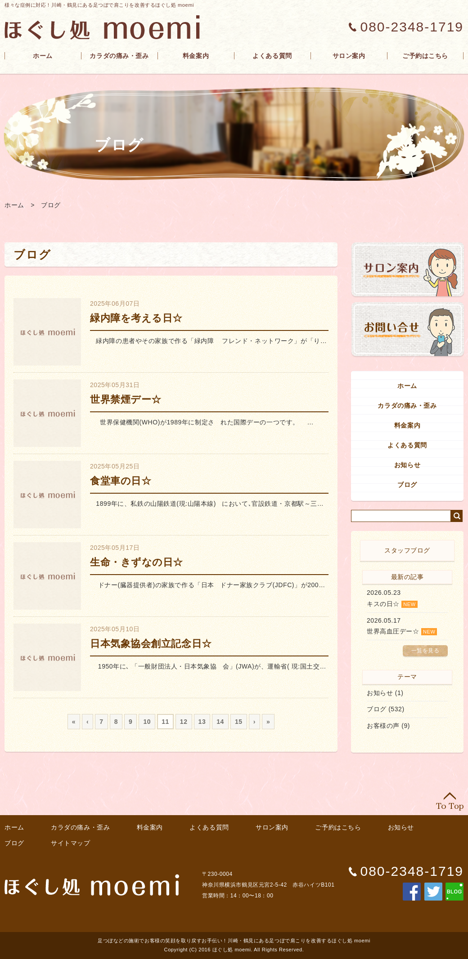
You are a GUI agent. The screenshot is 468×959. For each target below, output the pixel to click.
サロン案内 (349, 55)
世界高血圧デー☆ (393, 631)
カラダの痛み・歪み (119, 55)
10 (147, 721)
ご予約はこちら (425, 55)
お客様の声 (383, 725)
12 (184, 721)
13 (202, 721)
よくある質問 (272, 55)
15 (239, 721)
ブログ (51, 205)
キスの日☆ (383, 603)
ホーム (43, 55)
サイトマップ (70, 843)
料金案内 (196, 55)
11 (165, 721)
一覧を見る (425, 650)
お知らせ (407, 464)
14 (220, 721)
